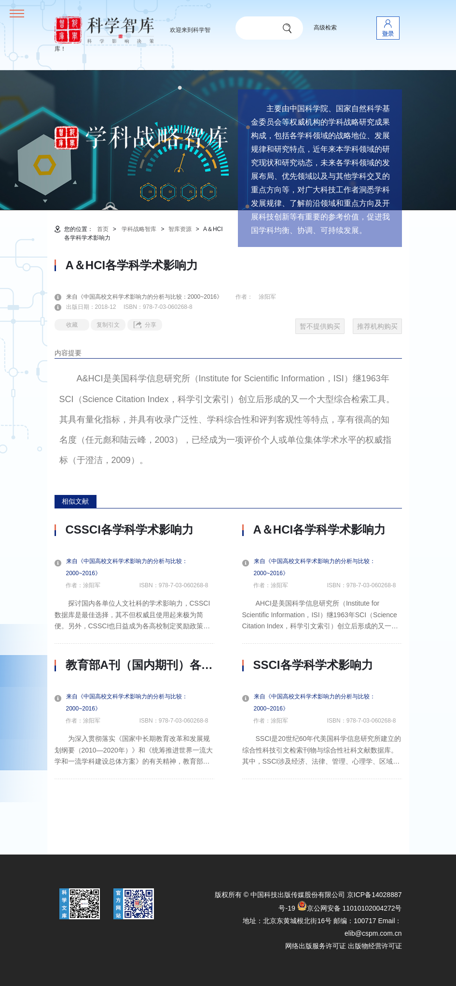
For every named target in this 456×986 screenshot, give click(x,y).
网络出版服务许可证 (315, 946)
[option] (134, 651)
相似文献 (75, 501)
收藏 (72, 324)
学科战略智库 (139, 229)
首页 (103, 229)
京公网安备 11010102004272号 (349, 908)
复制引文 (108, 324)
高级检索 (325, 27)
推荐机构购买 (377, 326)
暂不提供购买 (320, 326)
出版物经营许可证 (375, 946)
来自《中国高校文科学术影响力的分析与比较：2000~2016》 (150, 296)
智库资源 (180, 229)
